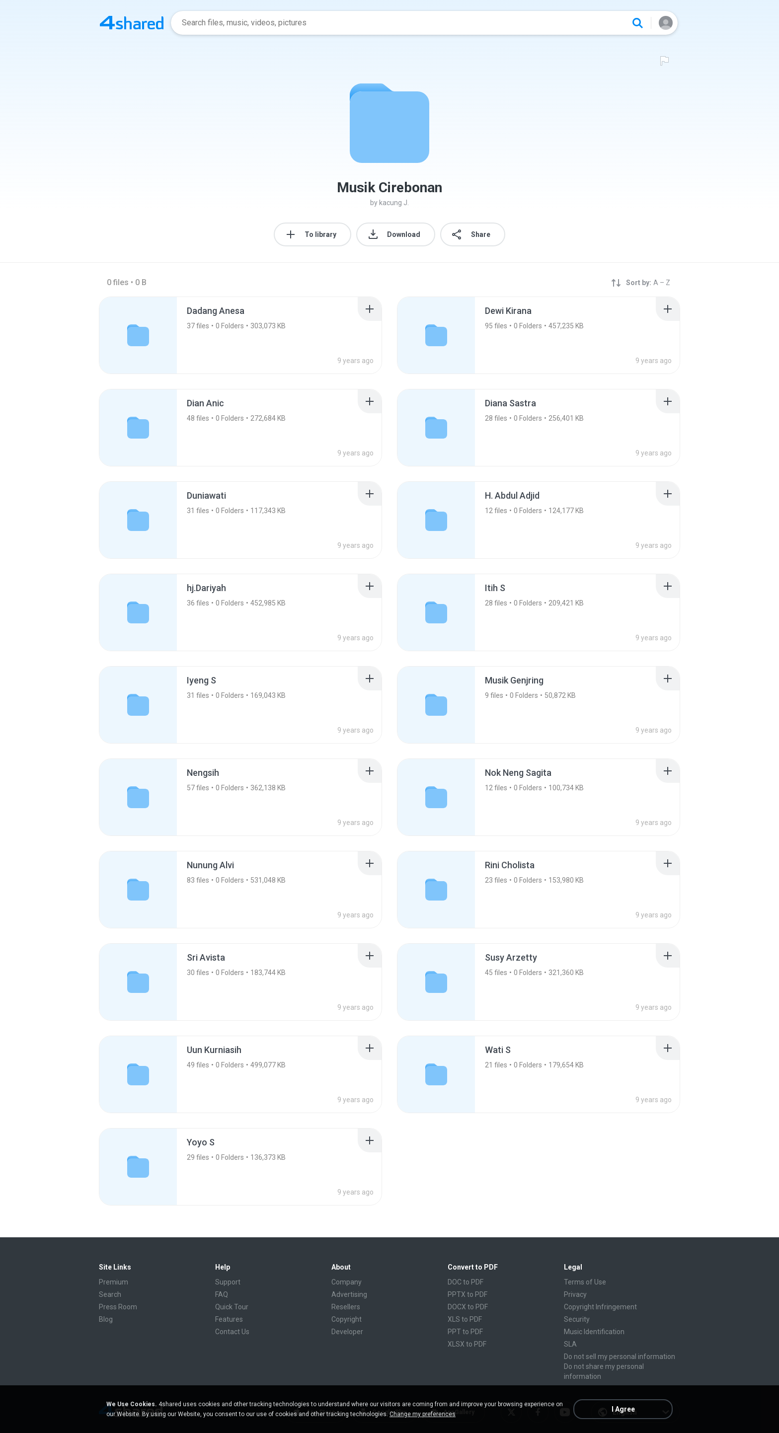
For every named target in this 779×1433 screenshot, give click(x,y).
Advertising (349, 1294)
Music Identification (594, 1332)
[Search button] (637, 23)
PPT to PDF (465, 1332)
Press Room (118, 1307)
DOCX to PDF (468, 1307)
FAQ (221, 1294)
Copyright (346, 1319)
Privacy (575, 1294)
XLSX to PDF (467, 1344)
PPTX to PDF (467, 1294)
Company (346, 1282)
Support (227, 1282)
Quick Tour (231, 1307)
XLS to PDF (465, 1319)
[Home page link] (131, 23)
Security (577, 1319)
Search (110, 1294)
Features (229, 1319)
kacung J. (394, 203)
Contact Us (232, 1332)
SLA (570, 1344)
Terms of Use (585, 1282)
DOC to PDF (465, 1282)
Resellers (345, 1307)
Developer (347, 1332)
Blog (106, 1319)
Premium (113, 1282)
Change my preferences (423, 1414)
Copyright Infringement (600, 1307)
